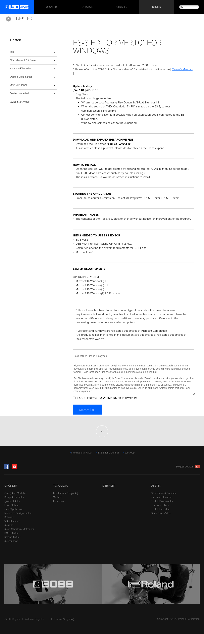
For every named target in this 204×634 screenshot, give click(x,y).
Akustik (8, 525)
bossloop (129, 452)
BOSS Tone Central (108, 452)
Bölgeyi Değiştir (188, 466)
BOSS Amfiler (11, 533)
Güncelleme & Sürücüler (23, 60)
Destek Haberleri (19, 93)
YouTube (57, 497)
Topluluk (86, 7)
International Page (81, 452)
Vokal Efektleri (12, 521)
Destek (156, 7)
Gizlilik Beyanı (12, 619)
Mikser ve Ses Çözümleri (17, 513)
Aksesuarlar (11, 541)
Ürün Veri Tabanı (19, 85)
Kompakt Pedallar (14, 497)
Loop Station (11, 505)
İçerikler (121, 7)
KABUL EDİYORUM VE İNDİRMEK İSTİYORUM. (107, 398)
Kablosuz (9, 517)
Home (8, 19)
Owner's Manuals (182, 69)
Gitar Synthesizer (13, 509)
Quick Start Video (19, 101)
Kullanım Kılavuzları (20, 68)
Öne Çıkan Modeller (15, 493)
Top (12, 52)
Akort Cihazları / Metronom (19, 529)
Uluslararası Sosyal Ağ (65, 493)
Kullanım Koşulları (34, 619)
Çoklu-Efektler (12, 501)
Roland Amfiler (12, 537)
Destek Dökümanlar (21, 76)
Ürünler (10, 485)
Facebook (58, 501)
